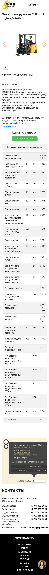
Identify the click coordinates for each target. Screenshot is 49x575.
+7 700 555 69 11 (39, 516)
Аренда (24, 548)
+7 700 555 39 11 (39, 512)
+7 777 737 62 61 (39, 519)
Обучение (24, 559)
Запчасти (24, 555)
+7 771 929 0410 (32, 5)
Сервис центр (24, 552)
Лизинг (24, 567)
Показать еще (9, 126)
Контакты (24, 563)
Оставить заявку (24, 138)
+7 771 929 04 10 (39, 506)
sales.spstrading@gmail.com (35, 527)
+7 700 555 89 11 (39, 509)
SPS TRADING (24, 538)
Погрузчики (24, 544)
